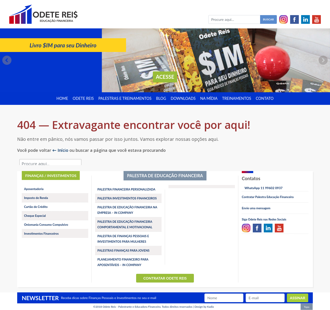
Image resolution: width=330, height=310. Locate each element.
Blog (161, 98)
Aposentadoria (34, 189)
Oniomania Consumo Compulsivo (46, 224)
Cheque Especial (35, 216)
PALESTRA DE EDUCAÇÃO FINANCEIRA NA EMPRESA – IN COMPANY (127, 210)
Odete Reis (83, 98)
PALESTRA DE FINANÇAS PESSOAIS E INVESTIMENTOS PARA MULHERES (123, 238)
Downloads (183, 98)
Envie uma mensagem (256, 208)
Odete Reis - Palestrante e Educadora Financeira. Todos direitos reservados (147, 306)
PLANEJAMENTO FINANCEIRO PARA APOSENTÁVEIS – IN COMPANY (122, 262)
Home (62, 98)
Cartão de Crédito (36, 207)
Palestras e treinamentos (124, 98)
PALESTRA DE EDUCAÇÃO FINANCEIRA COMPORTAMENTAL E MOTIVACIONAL (124, 224)
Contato (265, 98)
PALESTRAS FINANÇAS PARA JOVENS (123, 250)
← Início (60, 150)
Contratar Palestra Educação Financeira (268, 197)
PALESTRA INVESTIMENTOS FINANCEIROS (127, 198)
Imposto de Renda (36, 198)
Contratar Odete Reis (165, 278)
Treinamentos (236, 98)
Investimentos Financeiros (41, 233)
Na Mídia (209, 98)
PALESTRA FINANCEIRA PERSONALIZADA (126, 189)
